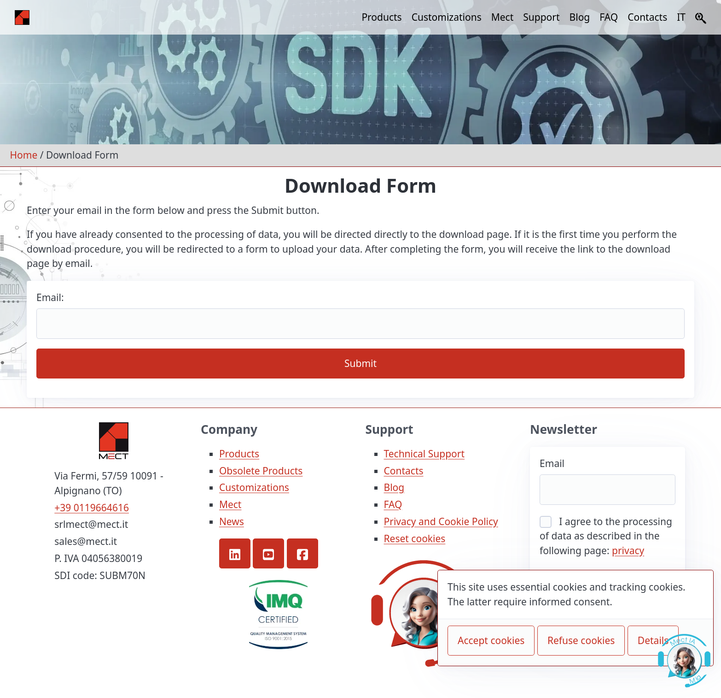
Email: (50, 297)
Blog (580, 17)
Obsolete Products (261, 470)
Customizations (447, 17)
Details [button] (653, 640)
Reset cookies (415, 538)
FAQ (608, 17)
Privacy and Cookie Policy (441, 521)
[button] (234, 553)
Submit (360, 363)
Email (552, 463)
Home (24, 154)
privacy (628, 550)
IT (681, 17)
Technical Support (424, 453)
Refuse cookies (581, 640)
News (231, 521)
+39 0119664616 (91, 507)
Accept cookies (491, 640)
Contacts (647, 17)
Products (381, 17)
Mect (502, 17)
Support (541, 17)
